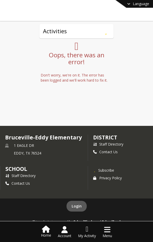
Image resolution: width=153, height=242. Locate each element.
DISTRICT (105, 137)
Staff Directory (108, 144)
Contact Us (105, 151)
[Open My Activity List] (87, 232)
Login (77, 206)
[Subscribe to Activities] (106, 31)
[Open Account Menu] (64, 232)
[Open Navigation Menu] (107, 232)
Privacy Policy (107, 177)
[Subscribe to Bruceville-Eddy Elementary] (103, 170)
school (16, 168)
